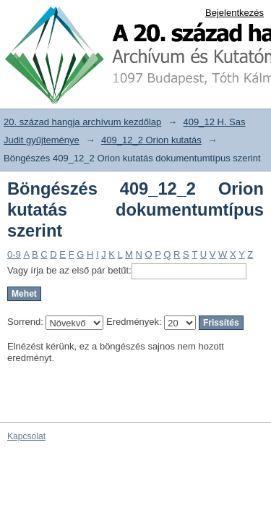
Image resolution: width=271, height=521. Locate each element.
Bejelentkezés (234, 12)
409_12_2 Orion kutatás (151, 140)
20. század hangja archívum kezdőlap (82, 122)
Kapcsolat (26, 436)
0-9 (14, 254)
